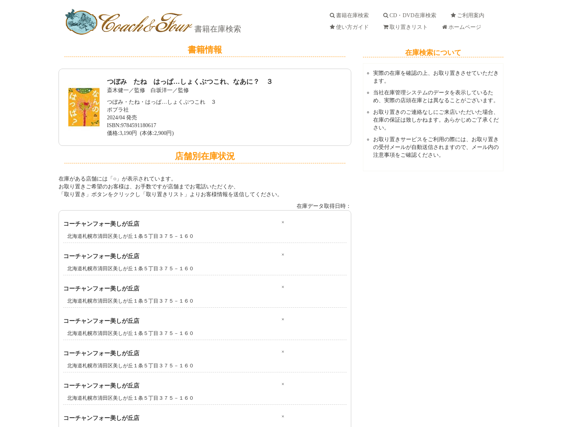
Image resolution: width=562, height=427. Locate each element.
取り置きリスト (406, 27)
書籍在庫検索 (216, 29)
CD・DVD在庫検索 (411, 15)
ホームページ (463, 27)
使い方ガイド (351, 27)
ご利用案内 (469, 15)
